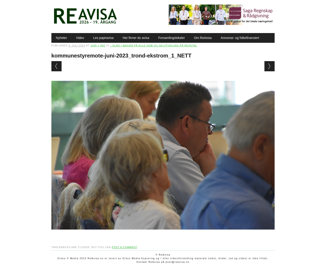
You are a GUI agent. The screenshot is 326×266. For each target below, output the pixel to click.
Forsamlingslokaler (171, 38)
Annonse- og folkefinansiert (240, 38)
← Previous (56, 66)
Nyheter (61, 38)
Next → (269, 66)
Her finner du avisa (136, 38)
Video (80, 38)
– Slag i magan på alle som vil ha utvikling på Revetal (153, 45)
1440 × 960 (97, 45)
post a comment (124, 247)
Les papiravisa (103, 38)
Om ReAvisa (203, 38)
